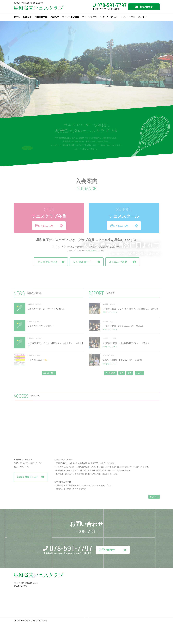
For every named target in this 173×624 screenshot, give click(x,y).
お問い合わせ (143, 6)
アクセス (142, 17)
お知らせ (27, 17)
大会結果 (55, 17)
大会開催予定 (41, 17)
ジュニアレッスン (108, 17)
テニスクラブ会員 (70, 17)
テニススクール (89, 17)
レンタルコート (127, 17)
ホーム (17, 17)
